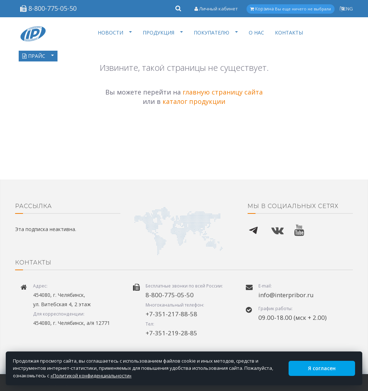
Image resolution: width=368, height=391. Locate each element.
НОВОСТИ (115, 32)
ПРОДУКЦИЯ (163, 32)
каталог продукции (193, 101)
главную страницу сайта (223, 92)
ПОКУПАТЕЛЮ (216, 32)
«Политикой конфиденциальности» (91, 375)
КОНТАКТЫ (289, 32)
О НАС (256, 32)
